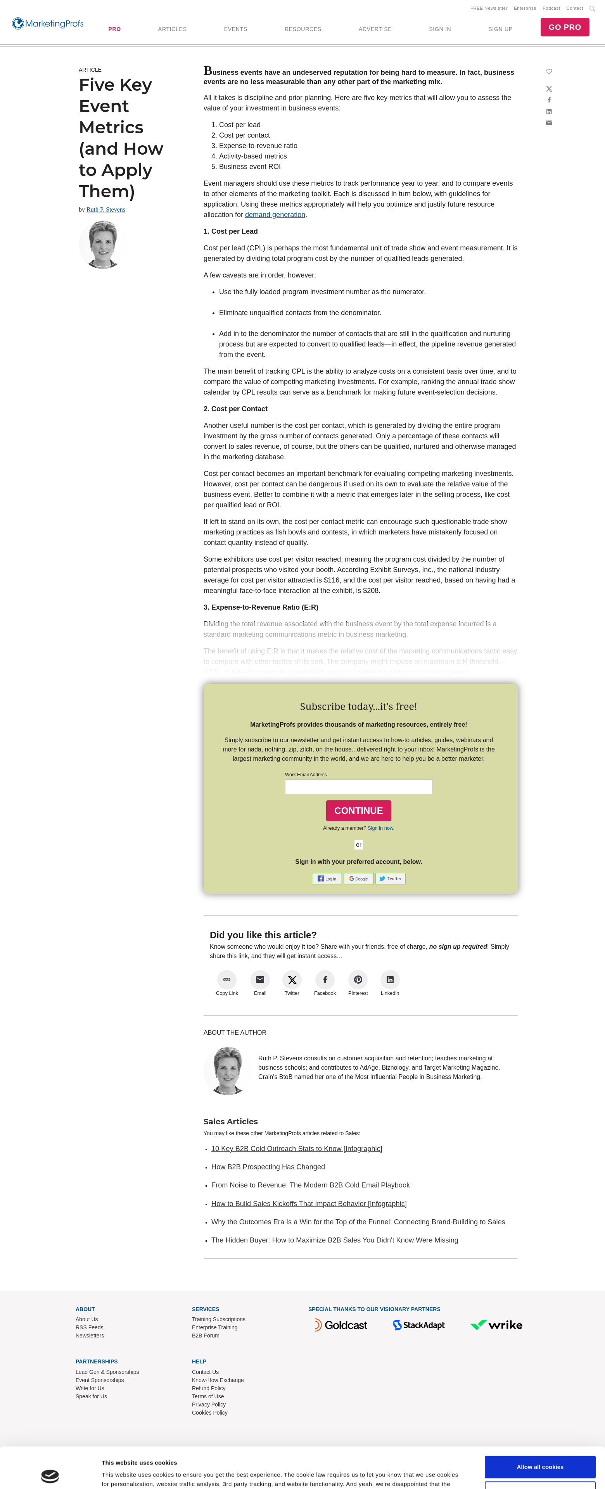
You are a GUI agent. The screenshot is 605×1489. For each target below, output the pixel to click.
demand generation (275, 215)
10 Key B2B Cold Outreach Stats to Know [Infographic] (296, 1149)
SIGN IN (440, 29)
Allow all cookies (540, 1426)
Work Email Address (306, 774)
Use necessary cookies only (540, 1451)
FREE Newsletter (489, 8)
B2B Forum (206, 1335)
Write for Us (90, 1388)
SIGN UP (500, 29)
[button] (328, 878)
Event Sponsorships (100, 1380)
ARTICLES (172, 29)
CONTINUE (358, 810)
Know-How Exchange (218, 1380)
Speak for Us (91, 1396)
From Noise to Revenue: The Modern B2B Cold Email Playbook (310, 1185)
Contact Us (205, 1372)
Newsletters (90, 1335)
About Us (87, 1319)
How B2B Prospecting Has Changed (268, 1167)
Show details (120, 1473)
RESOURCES (303, 29)
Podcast (551, 8)
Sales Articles (231, 1121)
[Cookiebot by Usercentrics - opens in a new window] (50, 1474)
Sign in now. (381, 828)
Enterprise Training (215, 1327)
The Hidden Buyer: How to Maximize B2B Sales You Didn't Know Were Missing (334, 1240)
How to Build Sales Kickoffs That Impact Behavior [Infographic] (309, 1204)
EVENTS (235, 29)
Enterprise (525, 8)
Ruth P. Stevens (105, 209)
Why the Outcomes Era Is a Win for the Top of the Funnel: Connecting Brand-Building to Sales (358, 1222)
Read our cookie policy (264, 1452)
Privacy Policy (209, 1404)
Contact (575, 8)
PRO (114, 29)
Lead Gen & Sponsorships (107, 1372)
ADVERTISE (375, 29)
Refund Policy (208, 1388)
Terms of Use (208, 1396)
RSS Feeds (90, 1327)
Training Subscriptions (218, 1319)
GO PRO (565, 27)
